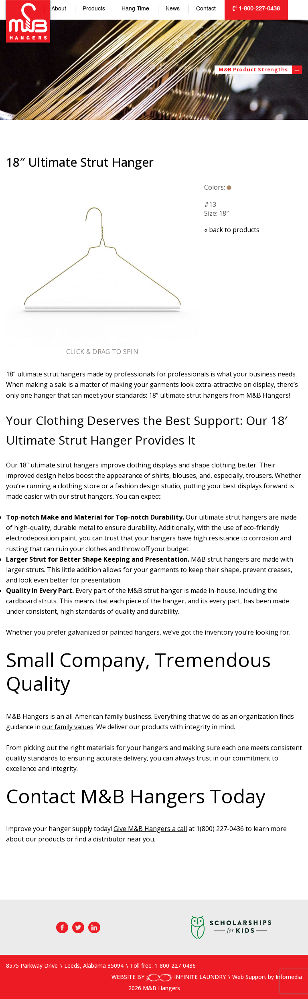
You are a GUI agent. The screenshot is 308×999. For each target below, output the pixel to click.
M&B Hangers (28, 21)
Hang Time (135, 9)
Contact (206, 9)
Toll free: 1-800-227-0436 (163, 965)
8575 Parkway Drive (32, 965)
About (58, 9)
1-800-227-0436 (256, 9)
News (173, 9)
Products (94, 9)
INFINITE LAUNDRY (186, 977)
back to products (231, 229)
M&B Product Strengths (255, 69)
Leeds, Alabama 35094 (94, 965)
